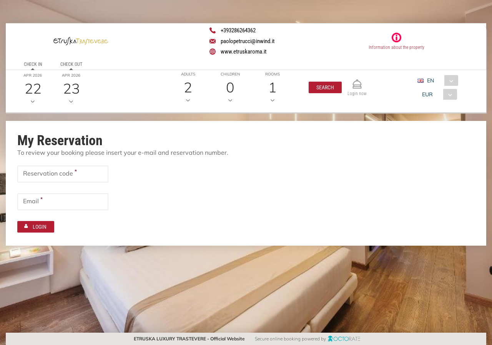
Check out (71, 64)
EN (430, 80)
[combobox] (441, 80)
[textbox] (62, 174)
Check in (33, 64)
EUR (427, 94)
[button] (325, 87)
